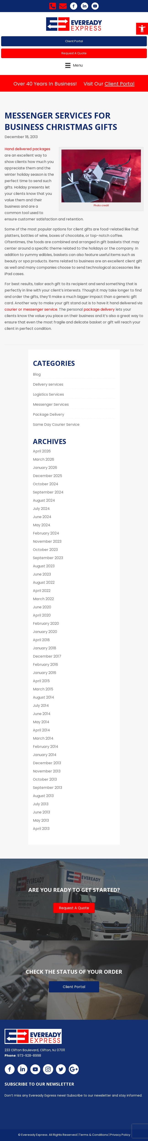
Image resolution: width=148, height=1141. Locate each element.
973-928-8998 (29, 1055)
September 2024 (48, 492)
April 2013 (41, 828)
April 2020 (42, 615)
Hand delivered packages (27, 149)
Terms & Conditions (93, 1135)
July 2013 (40, 804)
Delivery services (48, 384)
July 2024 (41, 508)
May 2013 (41, 820)
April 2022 (41, 590)
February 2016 (45, 664)
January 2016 (44, 672)
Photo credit (101, 205)
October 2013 (45, 779)
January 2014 (44, 754)
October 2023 (45, 549)
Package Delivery (48, 414)
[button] (142, 29)
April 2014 (41, 730)
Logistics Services (48, 394)
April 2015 (41, 681)
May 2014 (41, 722)
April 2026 (42, 451)
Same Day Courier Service (56, 424)
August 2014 (43, 697)
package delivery (99, 309)
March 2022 (43, 598)
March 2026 (43, 459)
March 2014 (43, 738)
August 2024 (44, 500)
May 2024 (41, 525)
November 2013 (47, 771)
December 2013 (47, 763)
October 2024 (45, 484)
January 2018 (44, 648)
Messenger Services (51, 404)
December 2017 (47, 656)
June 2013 (41, 812)
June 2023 (42, 574)
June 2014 (41, 713)
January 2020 (45, 631)
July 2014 (41, 705)
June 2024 (42, 516)
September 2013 (47, 787)
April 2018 (41, 640)
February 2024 (46, 533)
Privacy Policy (120, 1135)
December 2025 (47, 475)
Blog (37, 374)
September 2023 (48, 557)
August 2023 (44, 566)
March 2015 (43, 689)
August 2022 (44, 582)
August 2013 (43, 795)
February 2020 (46, 623)
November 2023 (47, 541)
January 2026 (45, 467)
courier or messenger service (31, 309)
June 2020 (42, 607)
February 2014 (45, 746)
